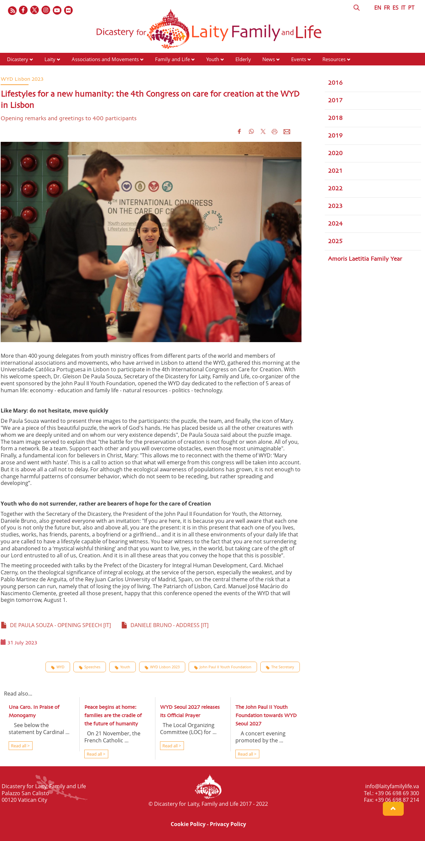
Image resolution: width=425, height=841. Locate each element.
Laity (49, 59)
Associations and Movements (105, 59)
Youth (212, 59)
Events (298, 59)
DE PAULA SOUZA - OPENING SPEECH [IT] (56, 625)
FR (387, 7)
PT (411, 7)
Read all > (20, 746)
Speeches (89, 667)
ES (395, 7)
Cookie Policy (188, 824)
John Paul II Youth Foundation (222, 667)
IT (403, 7)
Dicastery (17, 59)
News (268, 59)
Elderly (243, 59)
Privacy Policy (228, 824)
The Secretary (280, 667)
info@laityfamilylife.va (392, 786)
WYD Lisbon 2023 (162, 667)
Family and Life (172, 59)
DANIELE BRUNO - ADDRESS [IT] (165, 625)
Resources (334, 59)
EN (377, 7)
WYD (57, 667)
